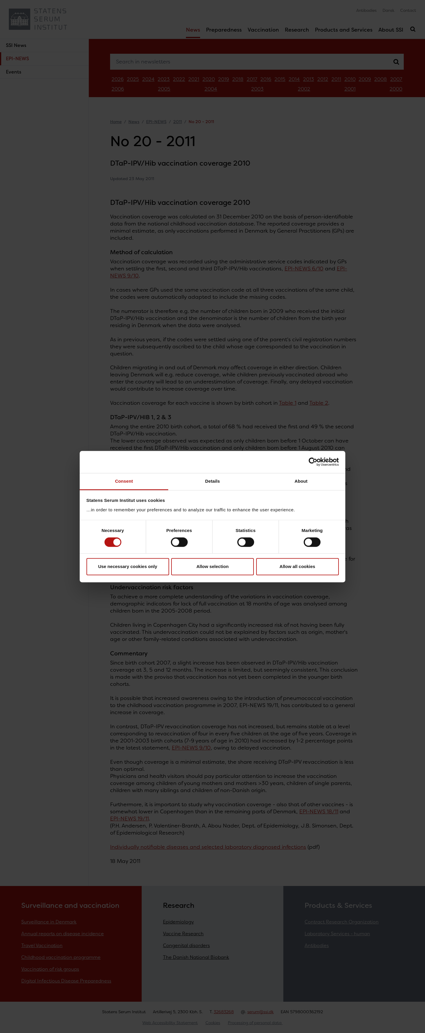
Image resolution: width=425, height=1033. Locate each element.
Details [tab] (212, 481)
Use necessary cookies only (127, 566)
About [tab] (301, 481)
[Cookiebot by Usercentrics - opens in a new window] (313, 461)
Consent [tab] (124, 481)
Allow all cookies (297, 566)
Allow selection (212, 566)
